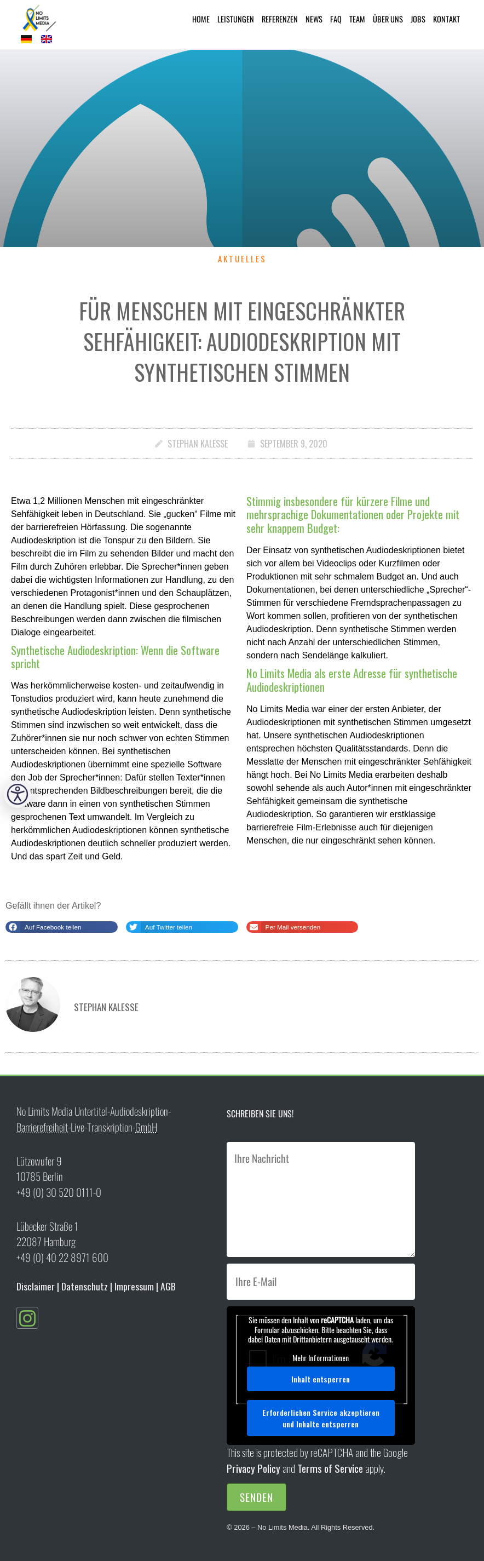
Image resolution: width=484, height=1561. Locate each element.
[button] (61, 927)
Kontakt (446, 19)
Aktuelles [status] (242, 258)
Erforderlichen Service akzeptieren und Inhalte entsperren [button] (320, 1418)
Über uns (388, 19)
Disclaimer (35, 1286)
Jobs (418, 19)
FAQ (336, 19)
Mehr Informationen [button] (321, 1357)
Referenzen (280, 19)
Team (357, 19)
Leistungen (235, 19)
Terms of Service (330, 1468)
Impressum (134, 1286)
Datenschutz (84, 1286)
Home (201, 19)
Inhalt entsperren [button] (321, 1379)
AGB (168, 1286)
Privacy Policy (253, 1468)
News (314, 19)
